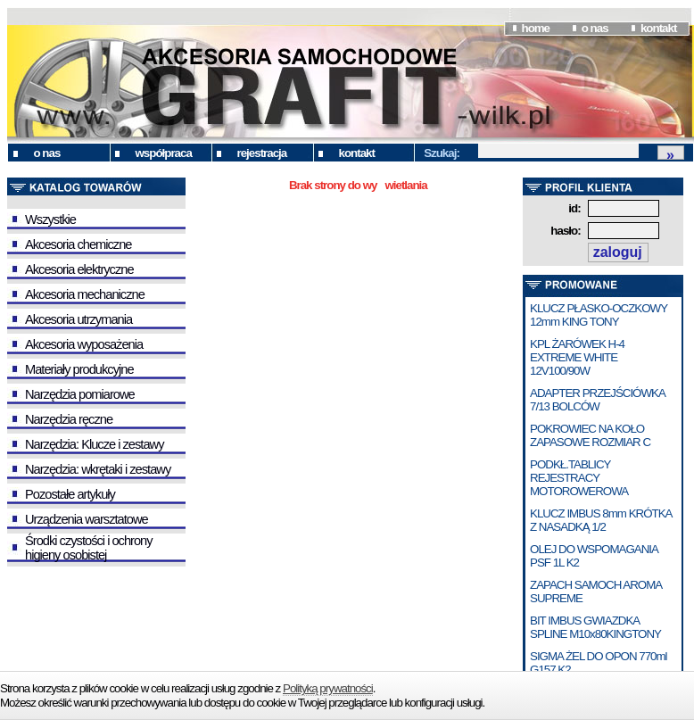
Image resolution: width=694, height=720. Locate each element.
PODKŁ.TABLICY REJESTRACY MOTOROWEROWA (579, 478)
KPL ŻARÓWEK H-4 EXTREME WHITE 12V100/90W (577, 357)
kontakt (658, 28)
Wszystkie (50, 219)
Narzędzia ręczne (68, 419)
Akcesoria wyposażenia (84, 344)
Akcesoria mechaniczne (85, 294)
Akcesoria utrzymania (78, 319)
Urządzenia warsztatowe (86, 519)
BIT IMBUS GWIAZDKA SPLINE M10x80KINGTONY (595, 627)
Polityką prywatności (328, 688)
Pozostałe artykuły (70, 494)
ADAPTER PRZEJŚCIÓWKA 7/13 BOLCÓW (597, 399)
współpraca (164, 153)
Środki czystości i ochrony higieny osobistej (89, 548)
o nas (595, 28)
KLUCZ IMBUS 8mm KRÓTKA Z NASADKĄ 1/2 (601, 520)
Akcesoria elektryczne (79, 269)
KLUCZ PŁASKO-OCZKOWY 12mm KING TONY (598, 315)
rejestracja (262, 153)
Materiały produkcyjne (79, 369)
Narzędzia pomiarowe (80, 394)
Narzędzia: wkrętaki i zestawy (97, 469)
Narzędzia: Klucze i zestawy (94, 444)
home (535, 28)
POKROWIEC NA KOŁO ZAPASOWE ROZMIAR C (590, 435)
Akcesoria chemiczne (78, 244)
